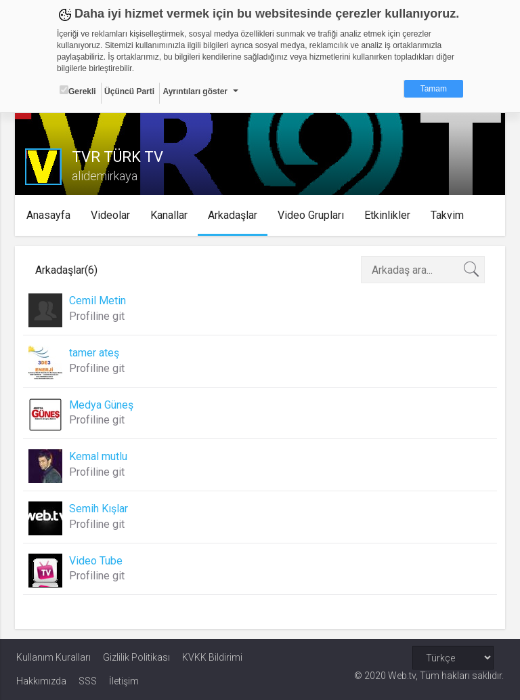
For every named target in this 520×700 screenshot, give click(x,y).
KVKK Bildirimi (212, 657)
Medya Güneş (102, 404)
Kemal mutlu (99, 456)
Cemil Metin (98, 300)
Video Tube (97, 560)
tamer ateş (95, 352)
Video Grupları (313, 215)
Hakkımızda (41, 681)
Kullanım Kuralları (53, 657)
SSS (88, 681)
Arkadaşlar (234, 215)
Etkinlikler (389, 215)
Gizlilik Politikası (136, 657)
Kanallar (171, 215)
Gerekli (78, 90)
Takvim (449, 215)
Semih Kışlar (99, 508)
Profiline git (98, 316)
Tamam (433, 89)
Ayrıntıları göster (195, 91)
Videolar (112, 215)
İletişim (124, 681)
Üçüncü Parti (129, 91)
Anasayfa (50, 215)
